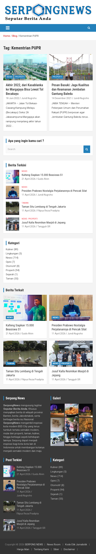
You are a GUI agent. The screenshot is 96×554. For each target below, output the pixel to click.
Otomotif (11, 266)
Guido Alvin (43, 179)
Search (87, 149)
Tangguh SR (44, 226)
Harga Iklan (23, 549)
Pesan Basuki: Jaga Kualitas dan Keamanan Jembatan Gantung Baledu (70, 89)
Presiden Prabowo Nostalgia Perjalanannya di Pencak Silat (54, 190)
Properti (19, 77)
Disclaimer (69, 549)
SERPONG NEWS (34, 544)
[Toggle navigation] (7, 28)
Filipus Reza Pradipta (49, 210)
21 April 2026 (29, 179)
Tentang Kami (41, 549)
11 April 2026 (29, 194)
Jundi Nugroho (29, 98)
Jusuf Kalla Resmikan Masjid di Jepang (44, 222)
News (9, 77)
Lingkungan (12, 253)
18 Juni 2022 (12, 98)
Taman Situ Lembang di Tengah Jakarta (44, 206)
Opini (8, 261)
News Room (53, 544)
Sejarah (10, 274)
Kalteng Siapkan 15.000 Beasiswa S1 (42, 175)
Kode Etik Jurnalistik (76, 544)
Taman (25, 203)
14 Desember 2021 (62, 98)
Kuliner (9, 249)
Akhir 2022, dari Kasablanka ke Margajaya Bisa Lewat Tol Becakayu (24, 89)
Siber (56, 549)
